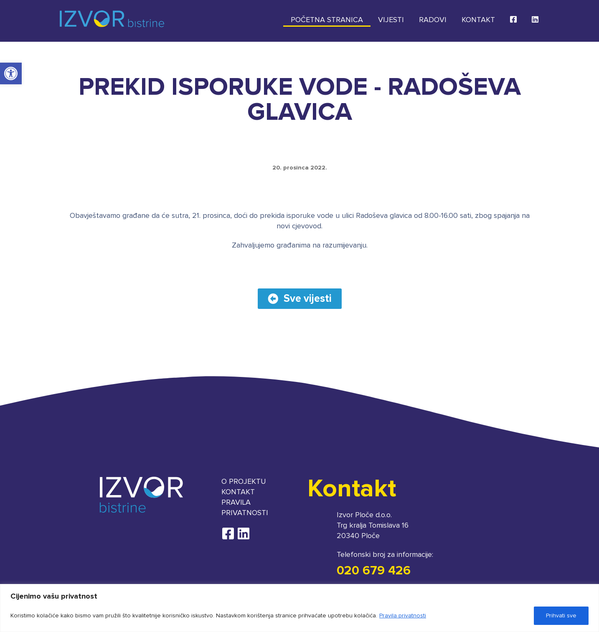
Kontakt (478, 20)
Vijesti (391, 20)
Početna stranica (327, 20)
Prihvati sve (561, 616)
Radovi (433, 20)
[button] (11, 73)
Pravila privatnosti (402, 616)
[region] (299, 608)
